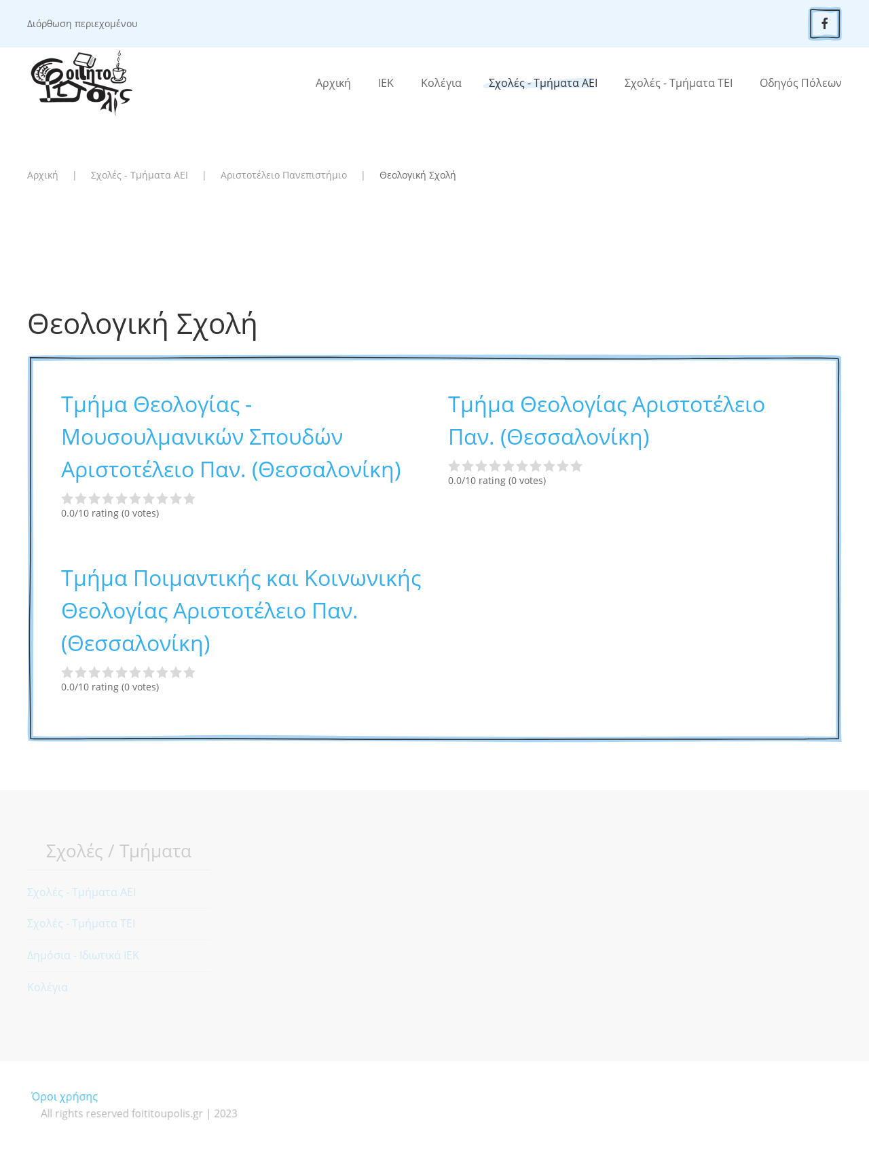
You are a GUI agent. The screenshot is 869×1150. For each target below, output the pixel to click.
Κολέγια (441, 82)
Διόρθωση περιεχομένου (82, 23)
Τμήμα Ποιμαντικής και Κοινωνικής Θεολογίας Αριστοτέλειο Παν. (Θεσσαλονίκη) (241, 610)
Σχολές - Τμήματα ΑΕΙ (543, 82)
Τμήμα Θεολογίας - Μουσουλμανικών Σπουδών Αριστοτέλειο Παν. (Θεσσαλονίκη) (231, 436)
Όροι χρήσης (83, 1097)
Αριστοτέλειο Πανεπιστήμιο (284, 174)
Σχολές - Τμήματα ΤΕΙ (679, 82)
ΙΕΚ (386, 82)
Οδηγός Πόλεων (801, 82)
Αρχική (333, 82)
